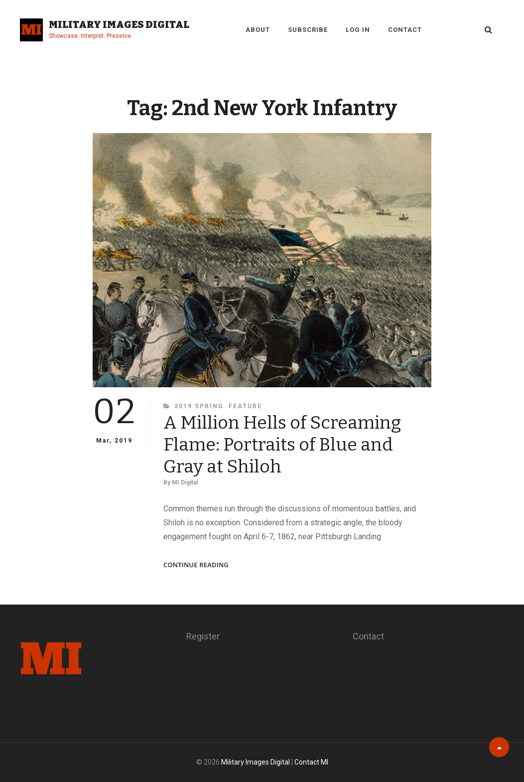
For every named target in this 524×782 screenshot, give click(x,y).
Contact (405, 29)
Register (203, 636)
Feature (245, 406)
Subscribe (308, 29)
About (258, 29)
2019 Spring (199, 406)
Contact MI (311, 762)
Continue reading (196, 565)
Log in (358, 29)
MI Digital (185, 482)
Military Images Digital (119, 24)
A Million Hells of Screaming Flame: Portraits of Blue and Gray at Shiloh (282, 444)
